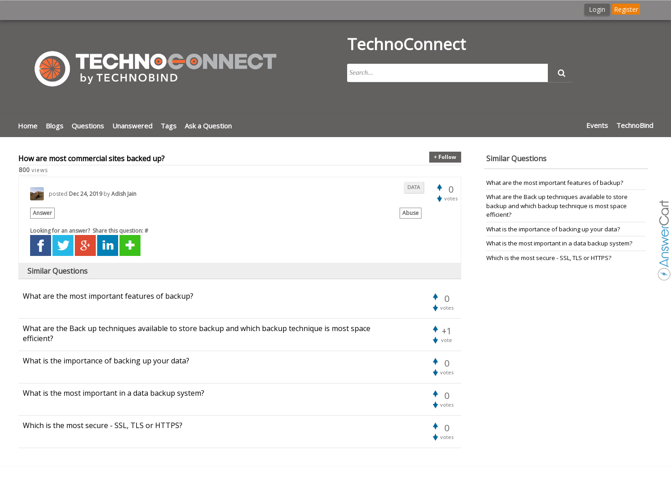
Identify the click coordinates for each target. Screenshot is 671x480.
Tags (169, 125)
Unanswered (132, 125)
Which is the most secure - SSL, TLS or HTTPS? (548, 258)
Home (27, 125)
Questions (88, 125)
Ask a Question (208, 125)
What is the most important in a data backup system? (559, 243)
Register (626, 9)
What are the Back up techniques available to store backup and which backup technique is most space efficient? (557, 206)
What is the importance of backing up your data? (553, 229)
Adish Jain (123, 194)
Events (597, 125)
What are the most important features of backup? (554, 183)
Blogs (54, 125)
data (413, 187)
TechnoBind (634, 125)
